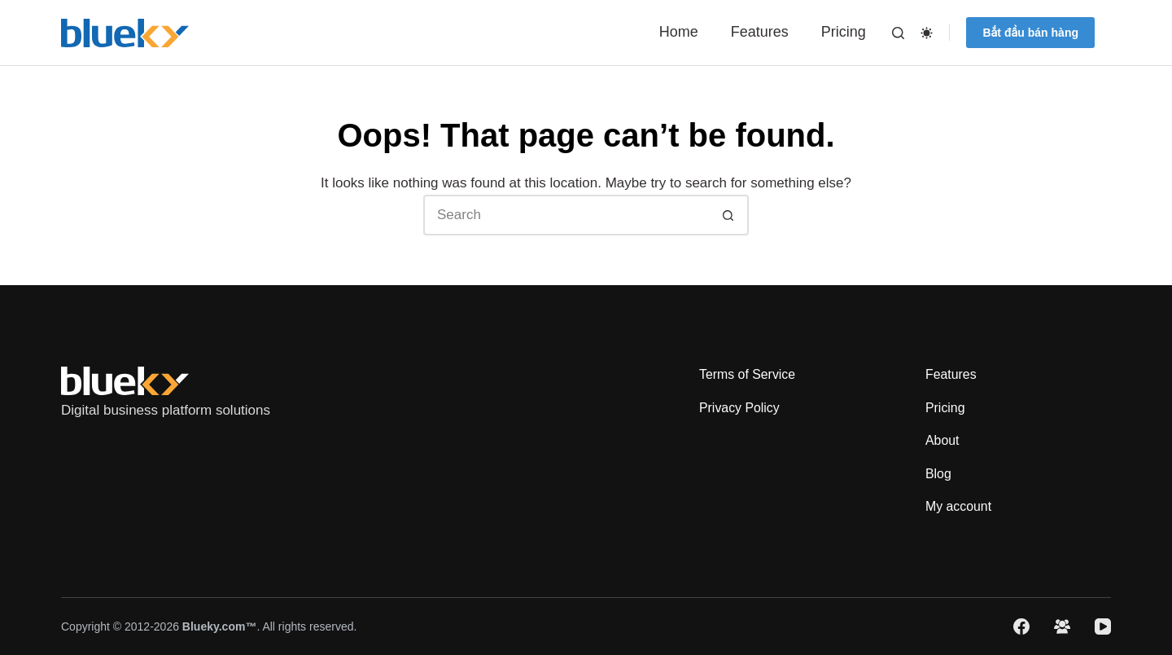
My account (958, 506)
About (942, 440)
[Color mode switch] (927, 33)
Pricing (843, 32)
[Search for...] (565, 215)
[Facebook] (1021, 626)
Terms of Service (747, 373)
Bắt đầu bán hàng (1030, 32)
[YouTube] (1103, 626)
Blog (938, 473)
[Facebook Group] (1062, 626)
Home (678, 32)
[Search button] (728, 215)
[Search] (898, 33)
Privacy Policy (740, 407)
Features (760, 32)
